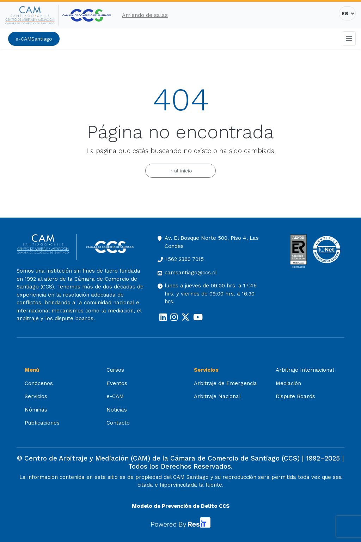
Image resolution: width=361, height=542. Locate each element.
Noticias (116, 410)
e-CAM (115, 396)
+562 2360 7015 (184, 259)
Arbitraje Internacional (305, 370)
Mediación (288, 383)
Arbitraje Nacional (217, 396)
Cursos (115, 370)
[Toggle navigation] (349, 38)
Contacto (118, 423)
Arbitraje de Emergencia (225, 383)
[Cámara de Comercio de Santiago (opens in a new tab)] (86, 15)
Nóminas (36, 410)
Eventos (116, 383)
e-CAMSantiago (34, 39)
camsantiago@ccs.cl (191, 272)
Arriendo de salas (145, 15)
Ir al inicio (180, 170)
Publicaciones (42, 423)
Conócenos (39, 383)
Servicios (36, 396)
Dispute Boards (295, 396)
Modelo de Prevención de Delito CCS (181, 506)
